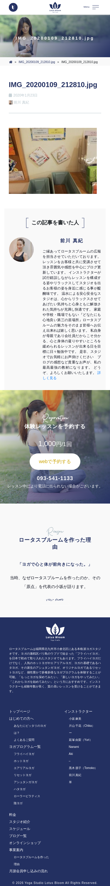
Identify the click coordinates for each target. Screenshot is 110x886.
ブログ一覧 (18, 836)
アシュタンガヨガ (25, 782)
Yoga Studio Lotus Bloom (44, 883)
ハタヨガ (20, 789)
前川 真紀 (75, 775)
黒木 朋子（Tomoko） (83, 768)
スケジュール (19, 829)
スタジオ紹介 (19, 822)
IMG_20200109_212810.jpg (37, 62)
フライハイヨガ (24, 753)
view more (55, 599)
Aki (71, 753)
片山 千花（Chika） (82, 725)
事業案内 (16, 850)
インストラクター (78, 711)
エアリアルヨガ (24, 768)
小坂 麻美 (75, 718)
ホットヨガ (21, 761)
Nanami (74, 746)
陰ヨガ (18, 803)
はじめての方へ (21, 718)
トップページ (19, 711)
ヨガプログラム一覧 (25, 747)
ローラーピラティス (27, 796)
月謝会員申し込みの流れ (28, 871)
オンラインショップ (25, 843)
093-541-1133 (55, 478)
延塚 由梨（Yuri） (80, 739)
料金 (12, 815)
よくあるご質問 (24, 739)
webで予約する (55, 461)
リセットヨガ (22, 775)
